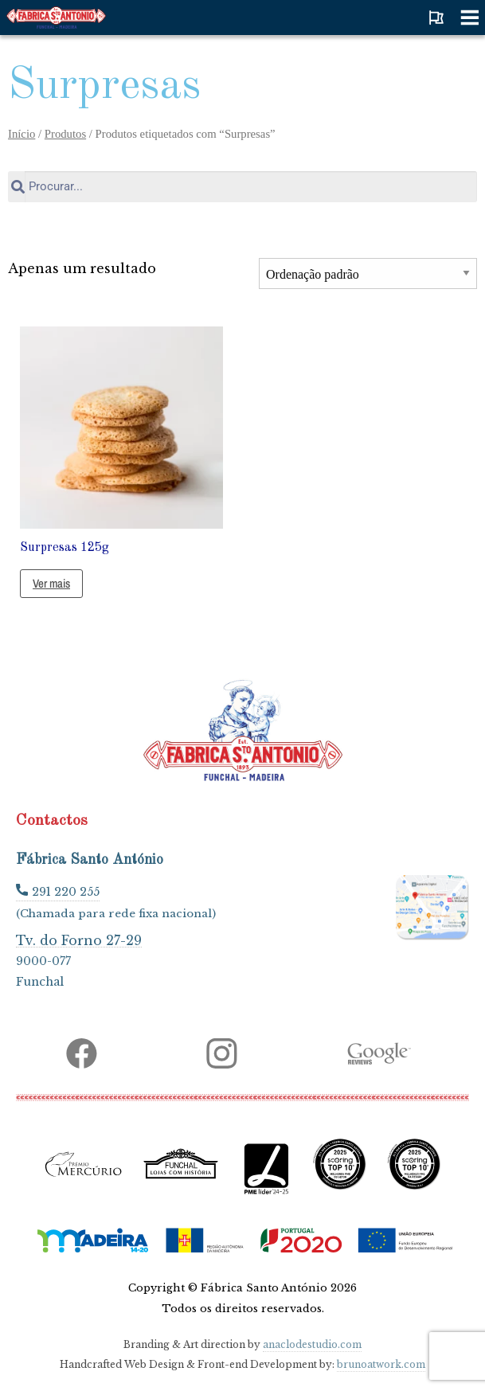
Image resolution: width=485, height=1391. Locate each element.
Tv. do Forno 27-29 (79, 940)
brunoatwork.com (381, 1364)
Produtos (65, 133)
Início (21, 133)
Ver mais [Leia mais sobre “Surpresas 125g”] (51, 583)
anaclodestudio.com (312, 1344)
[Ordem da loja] (368, 273)
